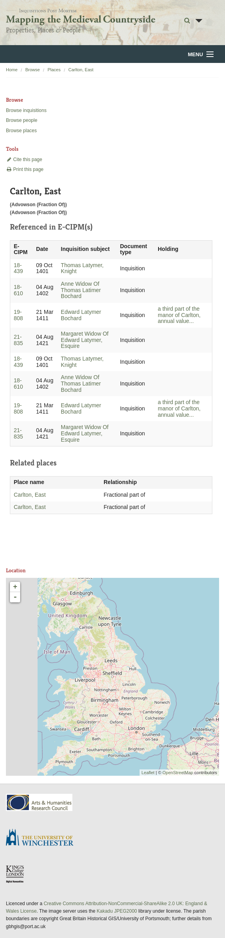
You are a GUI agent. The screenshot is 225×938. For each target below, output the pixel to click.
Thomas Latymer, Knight (82, 268)
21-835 (18, 340)
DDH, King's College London (15, 874)
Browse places (21, 130)
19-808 (18, 315)
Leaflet (148, 772)
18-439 (18, 268)
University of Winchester (42, 838)
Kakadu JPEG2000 (116, 911)
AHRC (40, 802)
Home (11, 69)
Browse (32, 69)
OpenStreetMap (178, 772)
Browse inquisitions (26, 110)
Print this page (24, 169)
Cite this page (24, 159)
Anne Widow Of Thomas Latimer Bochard (81, 290)
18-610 (18, 290)
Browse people (21, 120)
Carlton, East (81, 69)
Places (54, 69)
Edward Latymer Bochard (81, 315)
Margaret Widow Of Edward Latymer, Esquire (85, 339)
